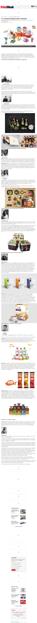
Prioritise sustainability (17, 566)
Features (5, 16)
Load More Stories (18, 526)
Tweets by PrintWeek (15, 621)
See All (23, 617)
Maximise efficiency (16, 564)
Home (2, 16)
